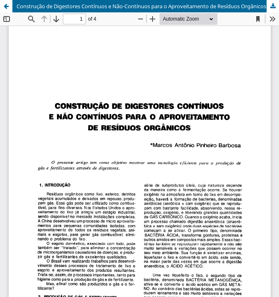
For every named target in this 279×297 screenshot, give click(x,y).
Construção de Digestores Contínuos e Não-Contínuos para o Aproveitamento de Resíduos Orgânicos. (142, 6)
